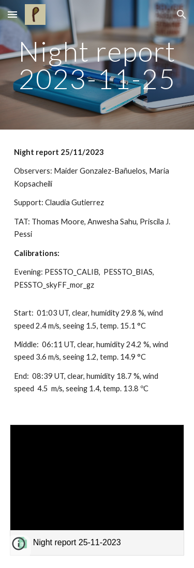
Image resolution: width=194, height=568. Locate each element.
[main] (97, 65)
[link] (97, 490)
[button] (12, 14)
